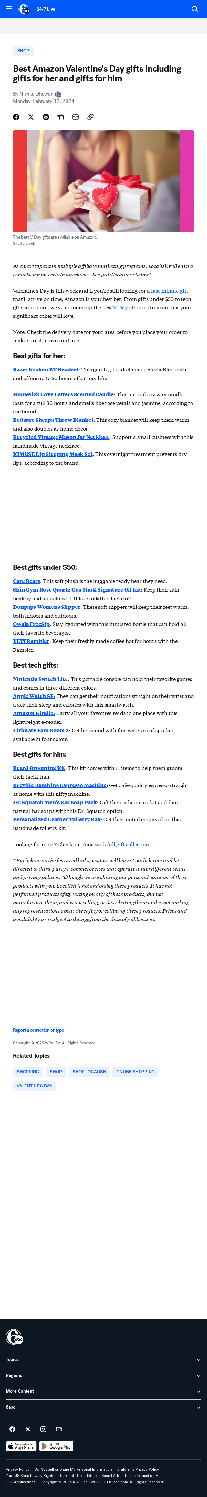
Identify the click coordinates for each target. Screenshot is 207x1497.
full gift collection (128, 843)
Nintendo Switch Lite (40, 678)
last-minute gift (169, 290)
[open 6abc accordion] (103, 1407)
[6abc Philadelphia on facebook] (12, 1429)
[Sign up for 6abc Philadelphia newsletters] (58, 1429)
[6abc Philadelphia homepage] (24, 9)
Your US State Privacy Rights (30, 1476)
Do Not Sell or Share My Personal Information (73, 1469)
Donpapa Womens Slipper (46, 606)
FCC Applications (21, 1482)
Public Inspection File (143, 1476)
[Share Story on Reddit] (45, 116)
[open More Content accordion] (103, 1391)
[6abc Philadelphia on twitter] (27, 1429)
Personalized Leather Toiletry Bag (57, 819)
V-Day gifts (126, 307)
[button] (9, 8)
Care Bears (26, 581)
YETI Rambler (31, 641)
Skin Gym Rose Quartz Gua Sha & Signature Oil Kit (77, 589)
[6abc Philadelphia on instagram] (43, 1429)
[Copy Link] (90, 116)
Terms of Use (70, 1476)
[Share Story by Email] (75, 116)
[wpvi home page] (14, 1337)
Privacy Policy (17, 1469)
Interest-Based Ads (103, 1476)
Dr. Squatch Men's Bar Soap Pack (55, 802)
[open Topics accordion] (103, 1360)
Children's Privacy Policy (138, 1469)
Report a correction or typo (38, 1030)
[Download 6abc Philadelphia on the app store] (21, 1446)
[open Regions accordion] (103, 1375)
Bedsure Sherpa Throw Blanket (53, 419)
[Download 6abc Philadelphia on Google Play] (56, 1446)
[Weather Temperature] (174, 9)
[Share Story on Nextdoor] (60, 116)
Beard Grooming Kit (39, 768)
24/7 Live (46, 9)
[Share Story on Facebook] (16, 116)
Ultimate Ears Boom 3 (41, 730)
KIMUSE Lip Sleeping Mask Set (53, 454)
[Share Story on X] (31, 116)
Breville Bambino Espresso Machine (60, 785)
